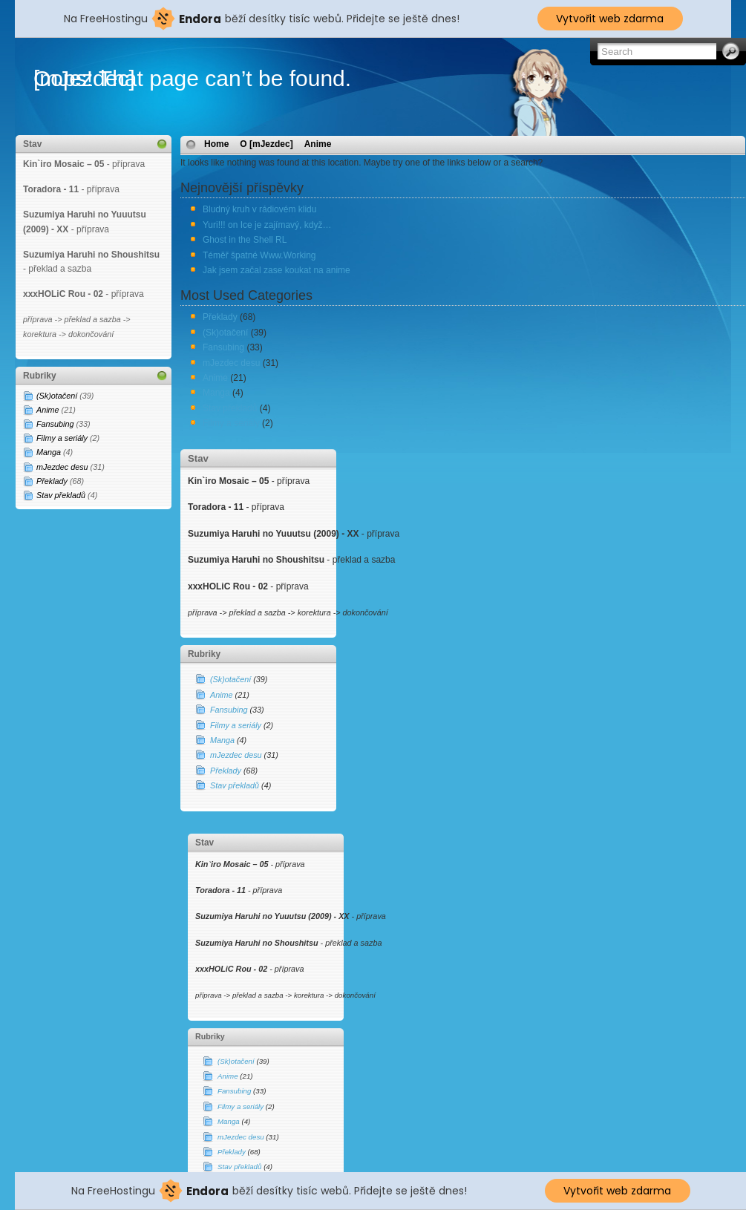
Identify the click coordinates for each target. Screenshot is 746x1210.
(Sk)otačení (56, 395)
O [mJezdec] (266, 144)
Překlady (52, 481)
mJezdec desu (62, 466)
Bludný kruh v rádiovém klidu (259, 209)
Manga (48, 452)
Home (216, 144)
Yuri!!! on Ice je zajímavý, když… (267, 225)
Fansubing (54, 423)
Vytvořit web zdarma (610, 18)
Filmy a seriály (62, 438)
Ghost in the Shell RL (245, 240)
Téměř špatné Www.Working (259, 255)
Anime (47, 409)
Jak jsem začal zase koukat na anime (276, 270)
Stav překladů (60, 495)
